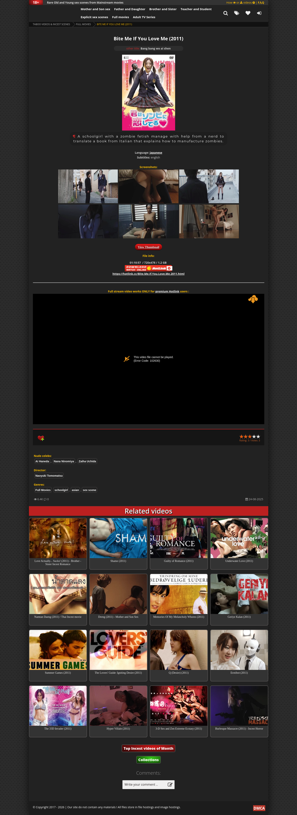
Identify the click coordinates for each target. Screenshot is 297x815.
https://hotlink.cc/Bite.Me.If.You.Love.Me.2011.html (148, 274)
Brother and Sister (163, 9)
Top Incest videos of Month (149, 748)
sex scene (89, 490)
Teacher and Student (196, 9)
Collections (148, 759)
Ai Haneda (42, 461)
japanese (156, 152)
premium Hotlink (167, 291)
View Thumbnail (148, 247)
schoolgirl (61, 490)
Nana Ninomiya (64, 461)
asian (75, 490)
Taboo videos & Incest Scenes (51, 24)
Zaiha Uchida (87, 461)
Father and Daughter (129, 9)
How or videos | (245, 2)
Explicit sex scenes (94, 17)
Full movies (120, 17)
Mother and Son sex (95, 9)
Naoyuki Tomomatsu (49, 475)
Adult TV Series (144, 17)
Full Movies (83, 24)
